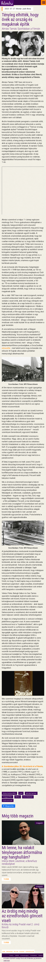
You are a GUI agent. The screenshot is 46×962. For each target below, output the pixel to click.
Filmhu (11, 955)
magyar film (7, 797)
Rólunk (16, 951)
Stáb (3, 951)
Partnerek (9, 951)
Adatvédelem (30, 951)
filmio (18, 797)
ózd (20, 793)
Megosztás (8, 806)
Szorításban (27, 797)
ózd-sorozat (7, 800)
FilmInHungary (24, 955)
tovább (6, 879)
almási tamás (31, 793)
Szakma (40, 955)
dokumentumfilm (9, 793)
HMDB (17, 955)
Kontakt (21, 951)
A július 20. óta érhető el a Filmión (22, 766)
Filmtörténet (33, 955)
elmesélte (6, 348)
